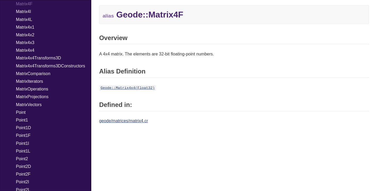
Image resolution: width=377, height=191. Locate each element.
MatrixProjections (32, 96)
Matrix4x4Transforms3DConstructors (50, 66)
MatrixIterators (29, 81)
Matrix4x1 (25, 27)
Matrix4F (24, 4)
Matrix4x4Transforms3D (38, 58)
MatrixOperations (32, 89)
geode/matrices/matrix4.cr (123, 121)
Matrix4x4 (25, 50)
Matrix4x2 (25, 35)
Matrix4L (24, 19)
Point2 (22, 159)
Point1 (22, 120)
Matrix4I (23, 11)
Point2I (22, 182)
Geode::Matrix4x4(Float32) (128, 88)
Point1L (23, 151)
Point (20, 112)
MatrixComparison (33, 73)
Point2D (23, 166)
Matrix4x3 (25, 42)
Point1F (23, 135)
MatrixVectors (29, 104)
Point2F (23, 174)
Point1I (22, 143)
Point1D (23, 127)
